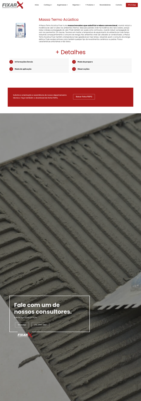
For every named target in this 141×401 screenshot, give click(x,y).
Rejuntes (76, 5)
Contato (119, 5)
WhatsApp (132, 5)
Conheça (47, 5)
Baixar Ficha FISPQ (84, 102)
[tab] (39, 62)
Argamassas (61, 5)
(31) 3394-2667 (40, 329)
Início (37, 5)
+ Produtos (89, 5)
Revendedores (105, 5)
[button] (39, 62)
